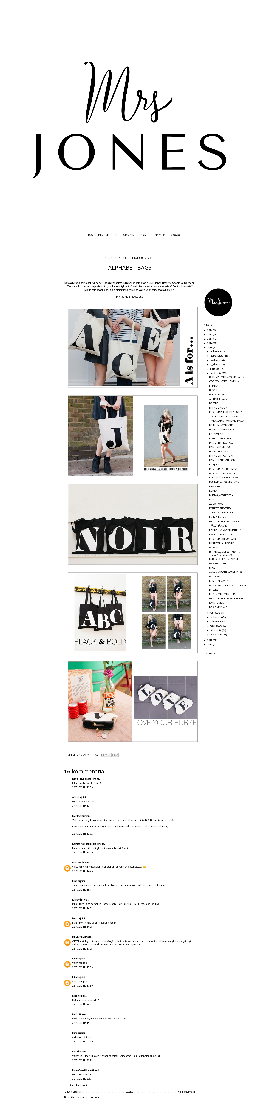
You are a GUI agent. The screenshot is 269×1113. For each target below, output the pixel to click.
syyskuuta (215, 364)
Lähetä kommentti (78, 1085)
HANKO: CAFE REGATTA (221, 429)
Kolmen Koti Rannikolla (84, 844)
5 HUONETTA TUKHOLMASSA (224, 477)
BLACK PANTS (216, 576)
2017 (210, 330)
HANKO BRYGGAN (218, 451)
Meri (74, 918)
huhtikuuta (215, 621)
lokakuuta (215, 360)
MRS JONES (103, 234)
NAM (211, 499)
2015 (210, 338)
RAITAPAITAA (216, 433)
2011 (210, 644)
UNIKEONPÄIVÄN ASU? (221, 425)
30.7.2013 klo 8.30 (81, 1078)
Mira (74, 1033)
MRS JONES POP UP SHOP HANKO (226, 598)
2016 (210, 334)
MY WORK (160, 234)
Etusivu (129, 1091)
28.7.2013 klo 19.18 (82, 1004)
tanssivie (76, 862)
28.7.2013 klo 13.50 (82, 852)
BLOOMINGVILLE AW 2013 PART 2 (226, 377)
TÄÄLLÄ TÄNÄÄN (218, 525)
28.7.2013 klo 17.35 (82, 948)
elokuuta (214, 368)
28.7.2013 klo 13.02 (82, 833)
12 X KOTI (144, 234)
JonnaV (76, 899)
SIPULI (212, 567)
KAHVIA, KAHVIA (217, 517)
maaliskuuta (216, 625)
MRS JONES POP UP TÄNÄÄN (224, 521)
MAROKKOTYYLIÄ (218, 563)
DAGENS (213, 403)
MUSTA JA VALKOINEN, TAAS (224, 482)
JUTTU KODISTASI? (124, 234)
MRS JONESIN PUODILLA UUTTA (225, 412)
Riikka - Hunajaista (81, 778)
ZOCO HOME (216, 503)
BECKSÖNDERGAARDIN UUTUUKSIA (227, 585)
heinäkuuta (216, 373)
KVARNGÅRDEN (217, 602)
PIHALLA (213, 385)
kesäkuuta (215, 612)
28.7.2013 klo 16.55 (82, 926)
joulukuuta (215, 351)
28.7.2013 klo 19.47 (82, 1023)
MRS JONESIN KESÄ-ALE (221, 442)
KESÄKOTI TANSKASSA (220, 534)
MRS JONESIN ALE (218, 607)
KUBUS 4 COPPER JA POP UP (224, 559)
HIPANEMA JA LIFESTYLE (221, 543)
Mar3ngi (76, 816)
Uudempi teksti (73, 1091)
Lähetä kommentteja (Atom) (84, 1097)
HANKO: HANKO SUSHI (221, 447)
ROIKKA (213, 490)
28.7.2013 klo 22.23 (82, 1060)
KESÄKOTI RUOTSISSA (220, 438)
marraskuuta (217, 355)
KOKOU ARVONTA (218, 581)
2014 (210, 343)
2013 (210, 347)
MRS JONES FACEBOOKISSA (223, 468)
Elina (74, 995)
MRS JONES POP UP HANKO (223, 539)
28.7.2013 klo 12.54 (82, 806)
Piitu (74, 958)
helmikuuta (216, 630)
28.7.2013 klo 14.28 (82, 871)
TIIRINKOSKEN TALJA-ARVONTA (225, 416)
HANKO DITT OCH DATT (222, 455)
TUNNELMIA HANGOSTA (222, 512)
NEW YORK (214, 486)
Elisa (74, 881)
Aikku (75, 797)
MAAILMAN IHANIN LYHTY (222, 594)
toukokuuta (216, 617)
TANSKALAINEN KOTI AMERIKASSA (226, 420)
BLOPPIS (213, 390)
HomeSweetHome (82, 1070)
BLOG (90, 234)
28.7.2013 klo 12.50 (82, 787)
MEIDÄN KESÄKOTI (218, 394)
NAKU (75, 1014)
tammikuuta (216, 634)
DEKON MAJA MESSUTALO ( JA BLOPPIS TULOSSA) (224, 553)
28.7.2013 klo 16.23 (82, 908)
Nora (75, 1051)
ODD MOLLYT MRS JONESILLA (224, 381)
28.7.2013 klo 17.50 (82, 967)
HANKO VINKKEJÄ (218, 407)
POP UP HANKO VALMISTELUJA (225, 530)
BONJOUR (214, 464)
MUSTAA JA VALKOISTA (221, 495)
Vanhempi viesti (186, 1091)
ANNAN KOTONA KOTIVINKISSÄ (225, 572)
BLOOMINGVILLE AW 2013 (222, 473)
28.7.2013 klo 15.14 (82, 889)
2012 (210, 640)
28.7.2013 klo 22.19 (82, 1041)
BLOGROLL (176, 234)
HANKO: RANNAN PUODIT (223, 460)
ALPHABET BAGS (218, 398)
